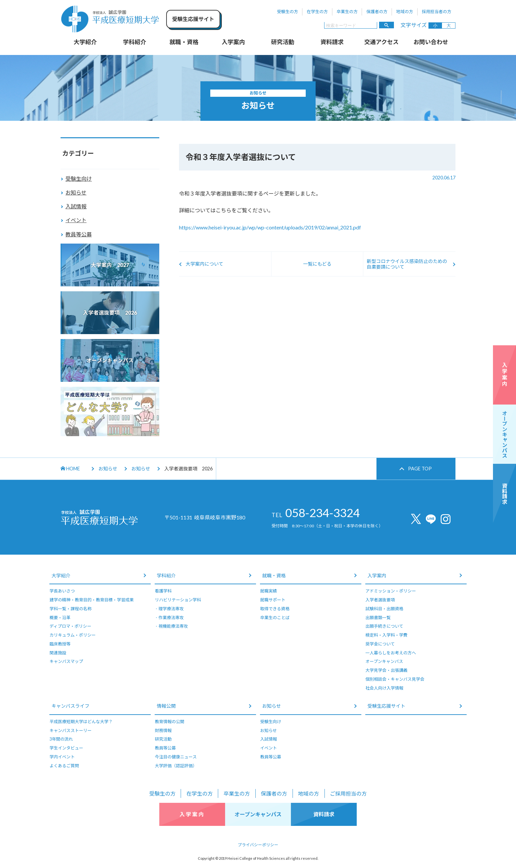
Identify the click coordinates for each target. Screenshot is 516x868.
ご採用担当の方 (348, 793)
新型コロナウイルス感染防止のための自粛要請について (407, 264)
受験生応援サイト (386, 706)
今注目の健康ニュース (175, 756)
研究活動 (282, 42)
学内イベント (62, 756)
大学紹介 (85, 42)
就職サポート (272, 599)
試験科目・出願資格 (384, 608)
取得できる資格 (274, 608)
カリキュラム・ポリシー (72, 635)
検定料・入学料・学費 (386, 635)
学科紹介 (134, 42)
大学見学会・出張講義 (386, 670)
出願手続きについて (384, 626)
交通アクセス (381, 42)
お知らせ (76, 192)
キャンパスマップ (66, 661)
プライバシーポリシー (258, 844)
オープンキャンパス (384, 661)
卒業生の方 (347, 11)
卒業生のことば (275, 617)
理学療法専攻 (171, 608)
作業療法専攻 (171, 617)
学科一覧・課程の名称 (70, 608)
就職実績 (268, 590)
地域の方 (404, 11)
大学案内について (204, 264)
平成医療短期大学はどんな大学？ (81, 721)
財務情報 (163, 730)
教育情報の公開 (169, 721)
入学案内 (233, 42)
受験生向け (78, 178)
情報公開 (166, 706)
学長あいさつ (62, 590)
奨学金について (380, 643)
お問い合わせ (430, 42)
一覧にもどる (317, 264)
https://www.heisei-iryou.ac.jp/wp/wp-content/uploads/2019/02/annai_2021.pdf (270, 227)
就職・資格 (183, 42)
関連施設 (57, 652)
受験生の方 (287, 11)
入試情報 (76, 206)
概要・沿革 (59, 617)
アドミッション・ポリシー (390, 590)
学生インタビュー (66, 747)
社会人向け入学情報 (384, 688)
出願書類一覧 (378, 617)
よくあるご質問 (64, 765)
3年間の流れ (61, 739)
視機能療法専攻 (173, 626)
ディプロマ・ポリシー (70, 626)
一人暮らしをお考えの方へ (390, 652)
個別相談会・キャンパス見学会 (394, 679)
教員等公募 (78, 234)
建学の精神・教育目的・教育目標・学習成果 (91, 599)
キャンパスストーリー (70, 730)
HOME (70, 468)
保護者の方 (376, 11)
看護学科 (163, 590)
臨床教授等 (59, 643)
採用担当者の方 (437, 11)
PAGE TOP (420, 468)
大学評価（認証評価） (176, 765)
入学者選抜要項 (380, 599)
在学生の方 (317, 11)
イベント (76, 220)
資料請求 (332, 42)
